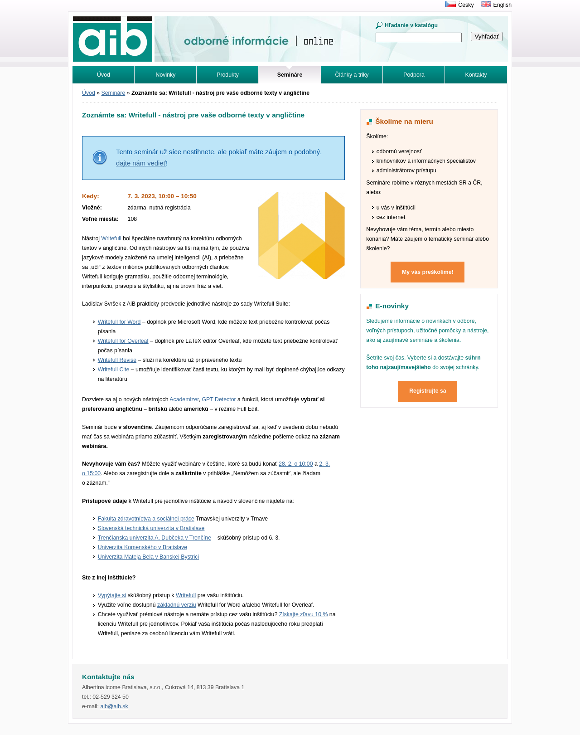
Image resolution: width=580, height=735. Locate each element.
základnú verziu (176, 605)
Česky (466, 5)
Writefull (111, 238)
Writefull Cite (114, 369)
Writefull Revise (117, 360)
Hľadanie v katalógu (411, 25)
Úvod (103, 75)
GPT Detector (219, 399)
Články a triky (352, 75)
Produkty (228, 75)
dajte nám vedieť (141, 163)
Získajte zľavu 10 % (303, 614)
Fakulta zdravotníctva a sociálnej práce (146, 519)
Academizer (183, 399)
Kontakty (476, 75)
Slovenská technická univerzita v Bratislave (151, 528)
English (502, 5)
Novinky (166, 75)
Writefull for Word (119, 322)
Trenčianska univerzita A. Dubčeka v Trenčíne (154, 538)
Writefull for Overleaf (123, 341)
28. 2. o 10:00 (296, 464)
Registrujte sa (427, 391)
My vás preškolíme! (428, 272)
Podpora (414, 75)
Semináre (114, 93)
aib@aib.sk (114, 706)
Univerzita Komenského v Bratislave (142, 547)
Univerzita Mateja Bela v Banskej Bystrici (148, 557)
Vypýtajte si (112, 595)
